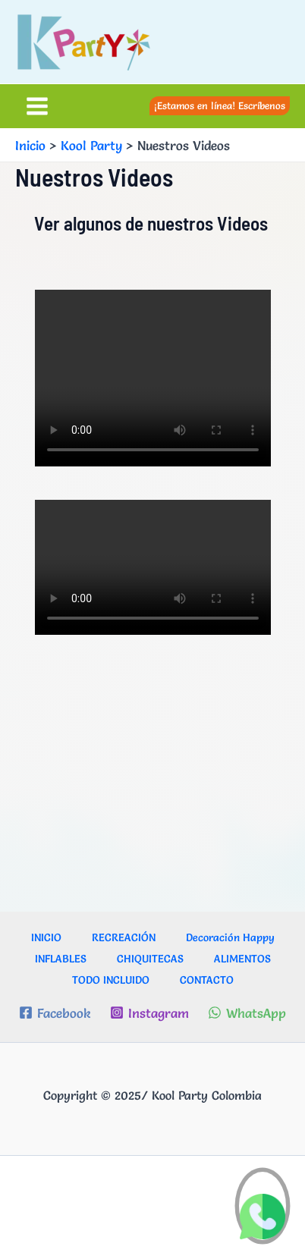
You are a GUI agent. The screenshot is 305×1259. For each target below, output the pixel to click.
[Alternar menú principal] (37, 106)
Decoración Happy (230, 937)
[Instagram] (149, 1012)
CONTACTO (207, 980)
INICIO (46, 937)
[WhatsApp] (247, 1012)
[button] (219, 105)
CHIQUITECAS (150, 958)
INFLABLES (60, 958)
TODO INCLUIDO (110, 980)
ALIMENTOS (242, 958)
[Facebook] (55, 1012)
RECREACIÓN (124, 937)
